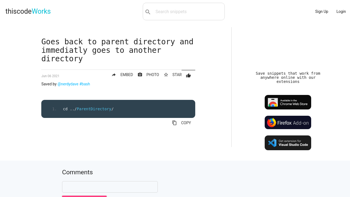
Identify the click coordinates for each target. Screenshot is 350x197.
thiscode (28, 11)
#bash (84, 84)
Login (341, 11)
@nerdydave (67, 84)
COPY (181, 123)
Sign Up (321, 11)
